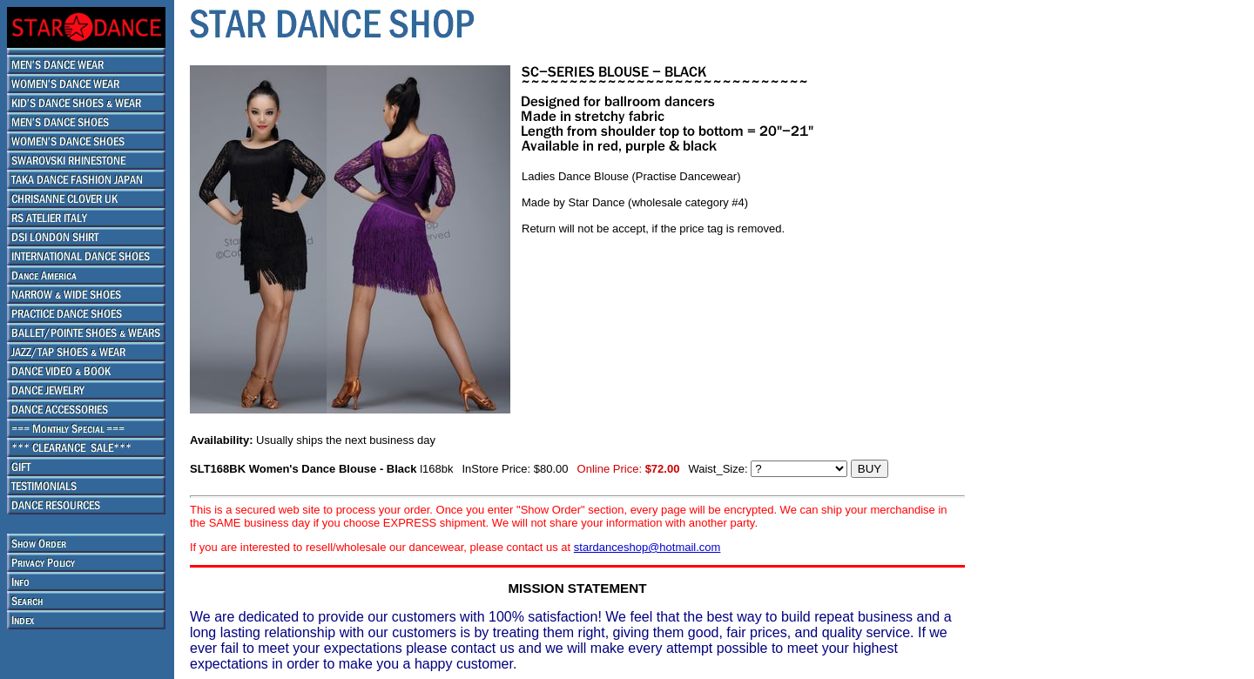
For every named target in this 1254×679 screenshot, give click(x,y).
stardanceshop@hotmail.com (647, 547)
